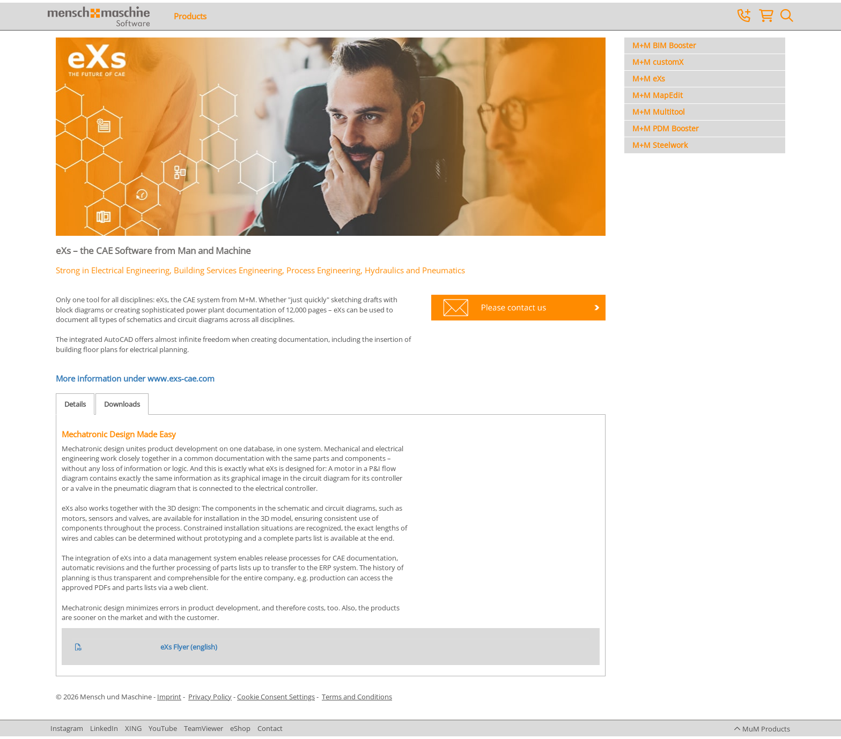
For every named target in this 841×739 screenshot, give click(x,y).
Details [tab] (75, 404)
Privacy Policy (210, 696)
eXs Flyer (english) (188, 647)
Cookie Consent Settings (276, 696)
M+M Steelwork (660, 145)
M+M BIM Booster (664, 45)
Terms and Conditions (357, 696)
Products (190, 16)
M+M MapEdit (657, 95)
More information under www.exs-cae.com (135, 378)
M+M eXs (648, 78)
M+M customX (657, 62)
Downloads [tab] (122, 404)
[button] (762, 729)
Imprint (169, 696)
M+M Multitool (658, 112)
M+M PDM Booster (665, 128)
